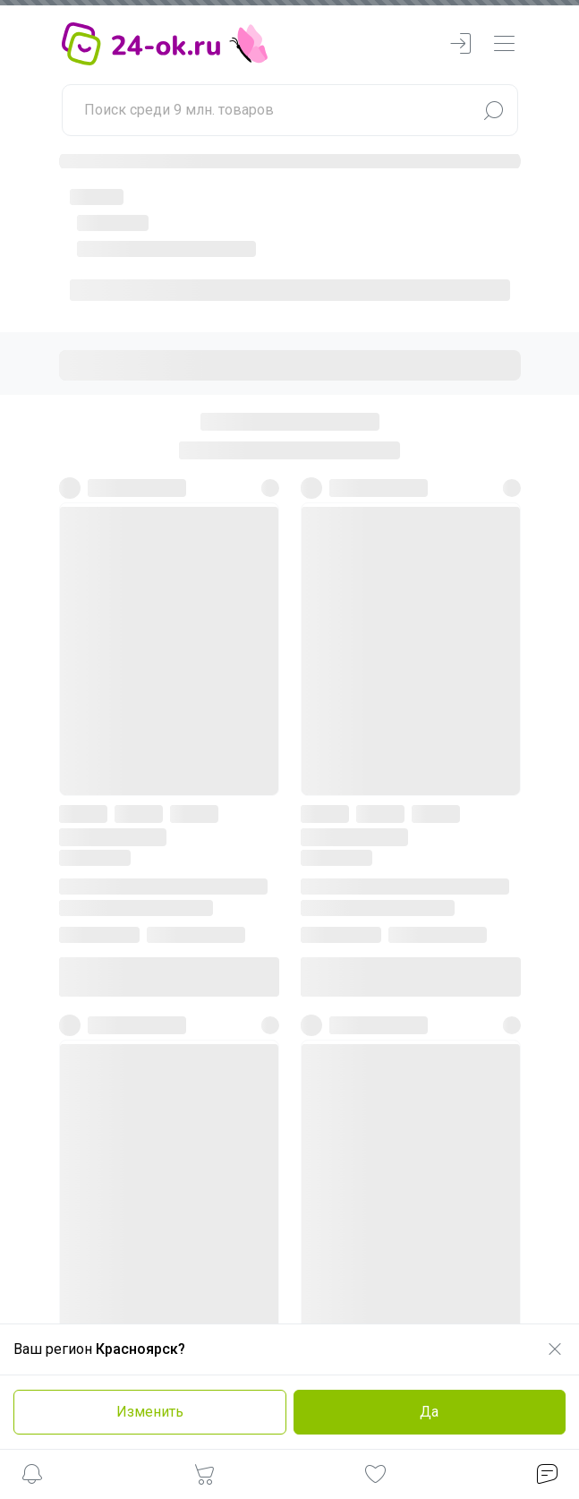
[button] (32, 1477)
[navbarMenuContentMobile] (504, 44)
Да (429, 1411)
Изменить (149, 1411)
